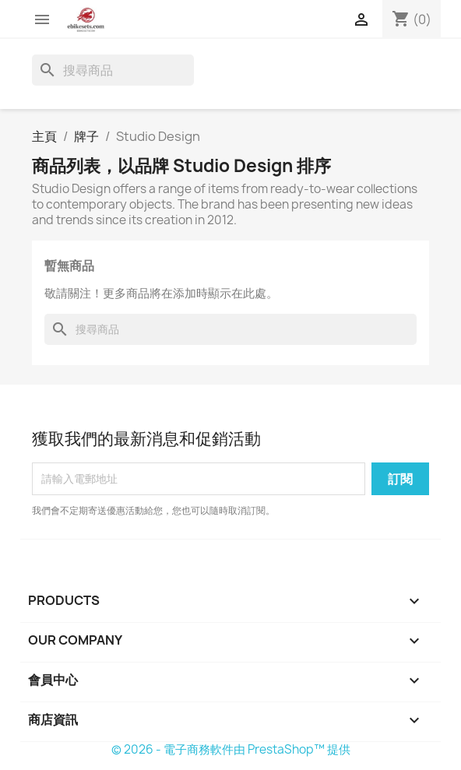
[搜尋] (113, 70)
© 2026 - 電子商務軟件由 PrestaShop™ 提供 (230, 749)
